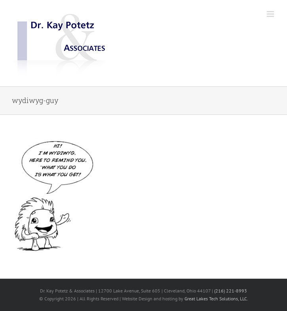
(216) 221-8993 (230, 291)
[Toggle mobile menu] (271, 14)
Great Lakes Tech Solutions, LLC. (216, 299)
